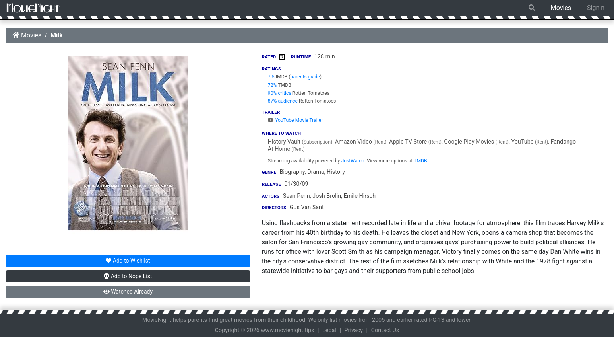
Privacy (354, 330)
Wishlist (128, 260)
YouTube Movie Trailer (295, 120)
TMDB (420, 161)
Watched (128, 291)
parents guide (305, 77)
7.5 (271, 77)
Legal (329, 330)
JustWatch (352, 161)
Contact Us (385, 330)
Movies (561, 8)
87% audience (283, 101)
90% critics (279, 93)
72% (272, 85)
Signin (595, 8)
